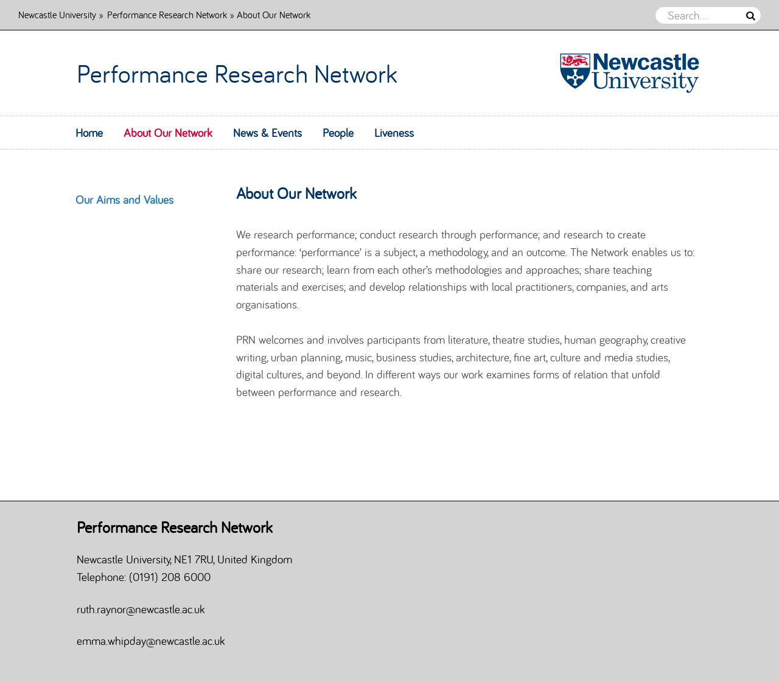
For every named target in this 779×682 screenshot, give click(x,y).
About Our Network (168, 132)
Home (89, 132)
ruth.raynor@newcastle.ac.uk (141, 609)
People (338, 132)
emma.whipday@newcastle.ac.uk (151, 640)
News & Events (267, 132)
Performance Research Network (167, 14)
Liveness (394, 132)
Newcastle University (57, 14)
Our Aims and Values (124, 199)
